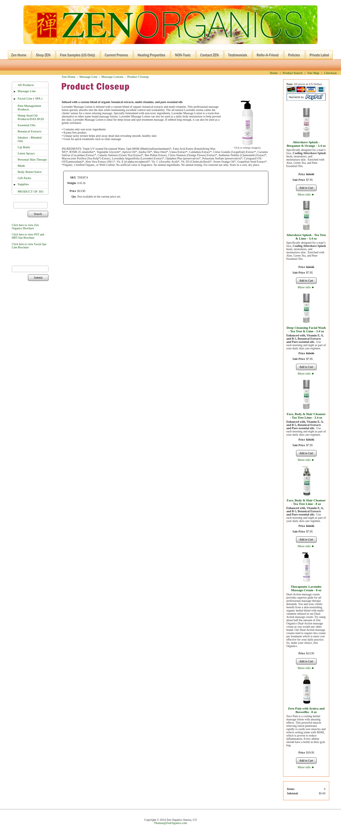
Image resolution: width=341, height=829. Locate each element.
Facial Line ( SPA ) (30, 98)
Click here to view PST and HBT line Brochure (28, 236)
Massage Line (27, 91)
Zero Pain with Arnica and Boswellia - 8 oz (306, 710)
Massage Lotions (112, 76)
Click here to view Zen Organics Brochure (25, 226)
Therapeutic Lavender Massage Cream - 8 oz (306, 588)
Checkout (330, 73)
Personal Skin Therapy (32, 159)
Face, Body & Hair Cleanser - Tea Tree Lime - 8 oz (306, 502)
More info (306, 194)
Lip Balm (24, 147)
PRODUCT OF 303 (30, 191)
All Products (26, 85)
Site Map (313, 73)
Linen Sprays (26, 153)
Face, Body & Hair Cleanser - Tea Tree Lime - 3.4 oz (306, 415)
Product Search (292, 73)
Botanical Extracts (29, 131)
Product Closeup (138, 76)
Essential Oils (27, 125)
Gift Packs (24, 178)
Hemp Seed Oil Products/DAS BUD (31, 117)
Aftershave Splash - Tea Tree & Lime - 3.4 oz (306, 236)
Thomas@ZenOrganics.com (170, 823)
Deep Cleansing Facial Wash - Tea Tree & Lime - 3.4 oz (306, 329)
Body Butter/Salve (30, 171)
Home (274, 73)
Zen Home (69, 76)
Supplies (23, 184)
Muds (21, 165)
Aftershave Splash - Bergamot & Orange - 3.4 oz (306, 143)
